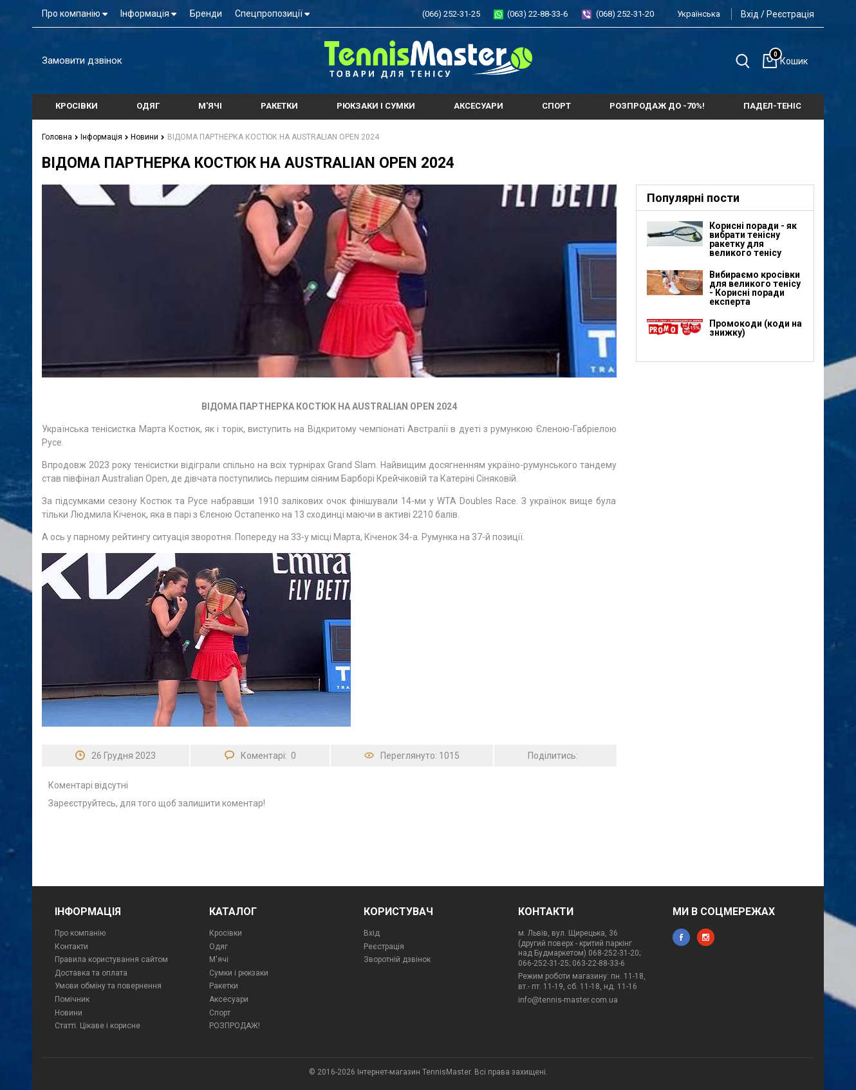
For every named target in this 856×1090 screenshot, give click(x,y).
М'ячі (218, 959)
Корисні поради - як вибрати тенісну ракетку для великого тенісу (753, 239)
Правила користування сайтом (111, 959)
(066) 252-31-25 (451, 14)
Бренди (206, 13)
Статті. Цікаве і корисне (97, 1025)
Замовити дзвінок (82, 60)
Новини (148, 136)
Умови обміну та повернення (108, 985)
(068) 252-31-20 (625, 14)
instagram (705, 937)
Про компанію (74, 13)
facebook (681, 937)
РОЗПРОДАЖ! (234, 1025)
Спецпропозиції (272, 13)
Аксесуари (228, 999)
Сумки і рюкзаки (238, 972)
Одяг (218, 946)
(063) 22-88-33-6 (537, 14)
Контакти (71, 946)
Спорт (219, 1012)
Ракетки (223, 985)
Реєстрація (790, 14)
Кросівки (225, 933)
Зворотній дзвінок (397, 959)
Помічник (72, 999)
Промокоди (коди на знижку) (755, 328)
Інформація (148, 13)
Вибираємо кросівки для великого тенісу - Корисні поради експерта (755, 288)
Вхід (750, 14)
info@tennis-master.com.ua (568, 999)
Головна (60, 136)
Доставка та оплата (91, 972)
